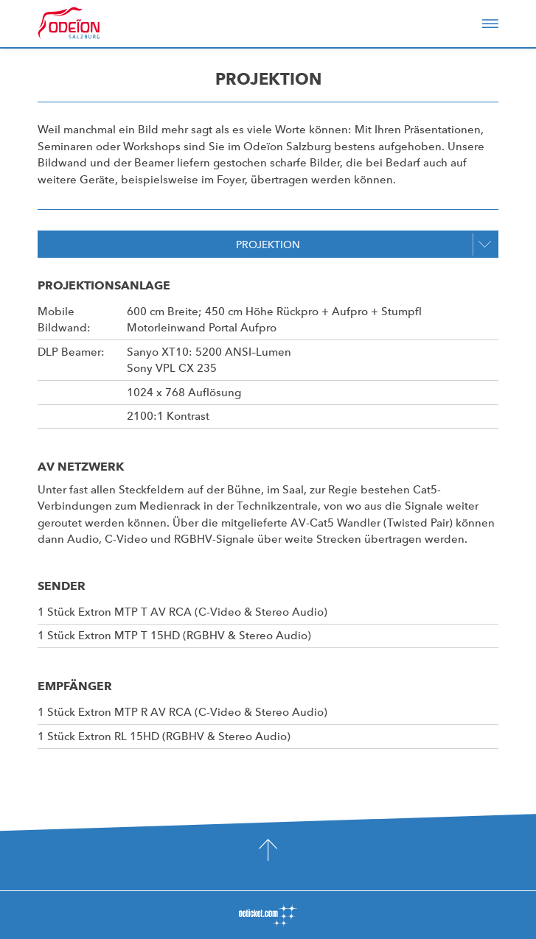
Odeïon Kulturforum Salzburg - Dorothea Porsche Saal (89, 24)
